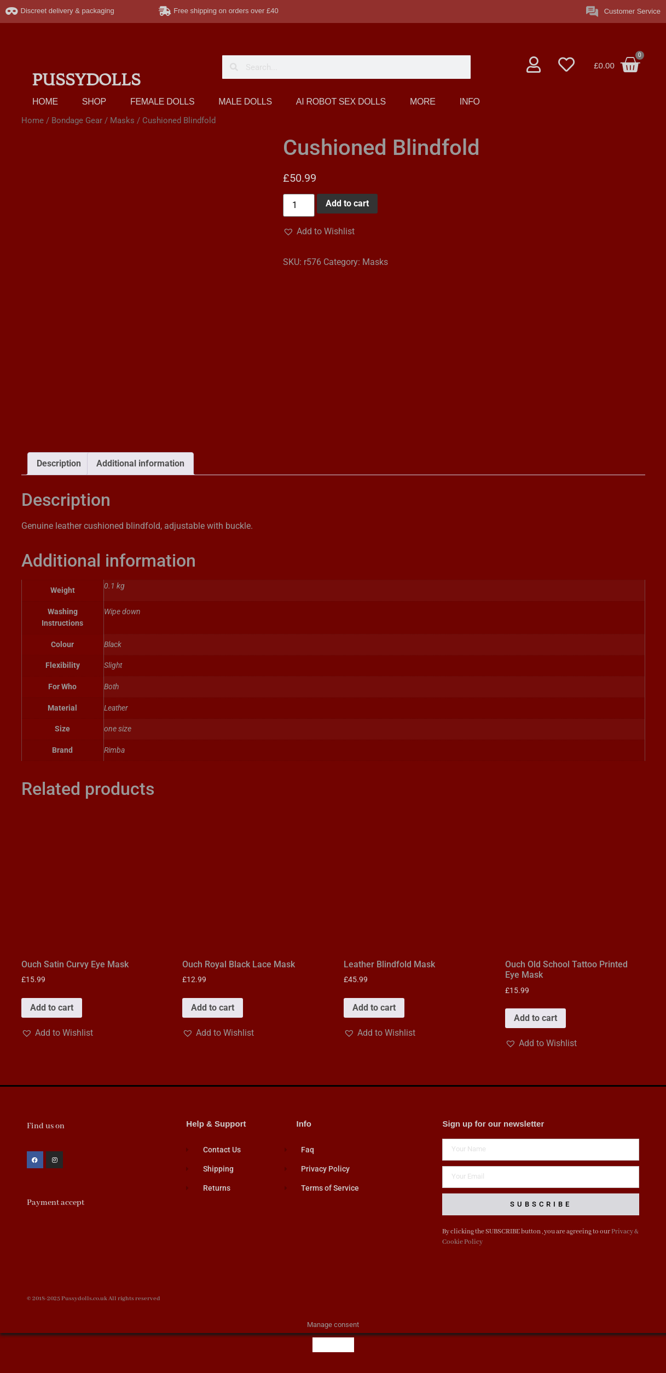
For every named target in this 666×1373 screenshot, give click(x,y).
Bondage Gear (76, 120)
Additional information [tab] (140, 463)
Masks (122, 120)
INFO (470, 101)
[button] (319, 231)
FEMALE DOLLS (162, 101)
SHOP (94, 101)
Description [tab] (59, 463)
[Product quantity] (299, 205)
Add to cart (347, 203)
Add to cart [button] (51, 1007)
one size (117, 729)
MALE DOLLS (244, 101)
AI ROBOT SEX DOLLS (341, 101)
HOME (45, 101)
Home (32, 120)
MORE (423, 101)
